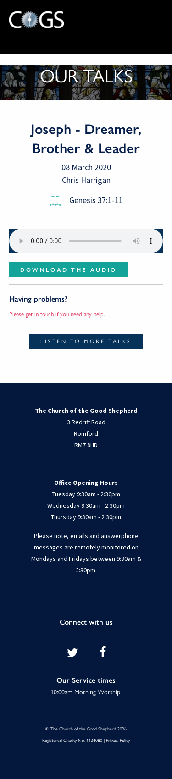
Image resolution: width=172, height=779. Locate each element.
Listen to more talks (86, 341)
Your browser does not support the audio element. (86, 241)
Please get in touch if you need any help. (57, 313)
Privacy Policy (118, 740)
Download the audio (68, 269)
